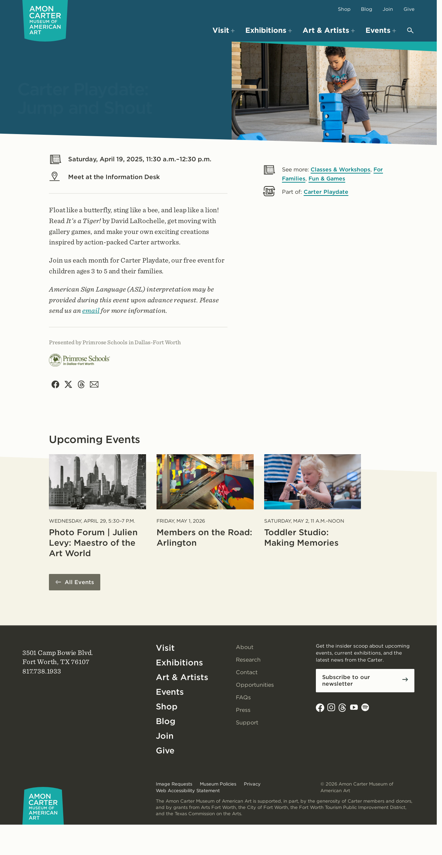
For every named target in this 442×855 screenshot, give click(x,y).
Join (388, 9)
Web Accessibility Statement (188, 790)
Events (170, 692)
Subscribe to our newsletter (346, 680)
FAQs (243, 697)
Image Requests (174, 784)
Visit (165, 648)
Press (243, 710)
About (244, 647)
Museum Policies (218, 784)
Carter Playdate (326, 192)
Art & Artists (182, 677)
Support (247, 723)
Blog (366, 9)
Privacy (252, 784)
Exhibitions (179, 663)
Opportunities (255, 685)
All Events (79, 582)
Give (409, 9)
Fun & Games (327, 178)
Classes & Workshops (341, 169)
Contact (247, 672)
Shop (344, 9)
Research (248, 660)
